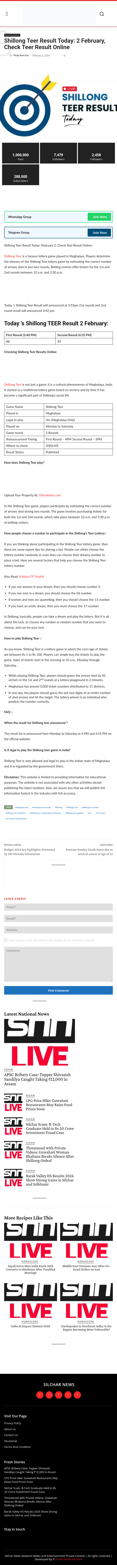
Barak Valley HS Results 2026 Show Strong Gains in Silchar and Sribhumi (50, 1179)
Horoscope (12, 35)
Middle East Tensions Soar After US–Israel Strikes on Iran (86, 1267)
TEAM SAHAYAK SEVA (69, 1559)
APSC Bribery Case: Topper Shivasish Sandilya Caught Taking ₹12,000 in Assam (37, 1079)
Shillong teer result (90, 807)
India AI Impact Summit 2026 (30, 1326)
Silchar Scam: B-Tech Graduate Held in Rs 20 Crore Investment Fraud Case (50, 1128)
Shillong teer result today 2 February (45, 813)
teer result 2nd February (16, 818)
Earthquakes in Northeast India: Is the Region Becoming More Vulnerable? (86, 1327)
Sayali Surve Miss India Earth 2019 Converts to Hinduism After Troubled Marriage (30, 1269)
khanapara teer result (41, 807)
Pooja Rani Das (21, 55)
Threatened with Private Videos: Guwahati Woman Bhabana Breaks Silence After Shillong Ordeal (50, 1154)
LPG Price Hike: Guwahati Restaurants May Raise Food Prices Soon (49, 1104)
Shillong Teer (12, 256)
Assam (8, 1069)
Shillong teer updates (74, 813)
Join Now (100, 217)
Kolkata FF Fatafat (31, 576)
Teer (89, 813)
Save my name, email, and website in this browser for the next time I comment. (52, 940)
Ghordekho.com (50, 495)
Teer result (100, 813)
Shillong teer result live (16, 813)
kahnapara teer (21, 807)
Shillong (58, 807)
